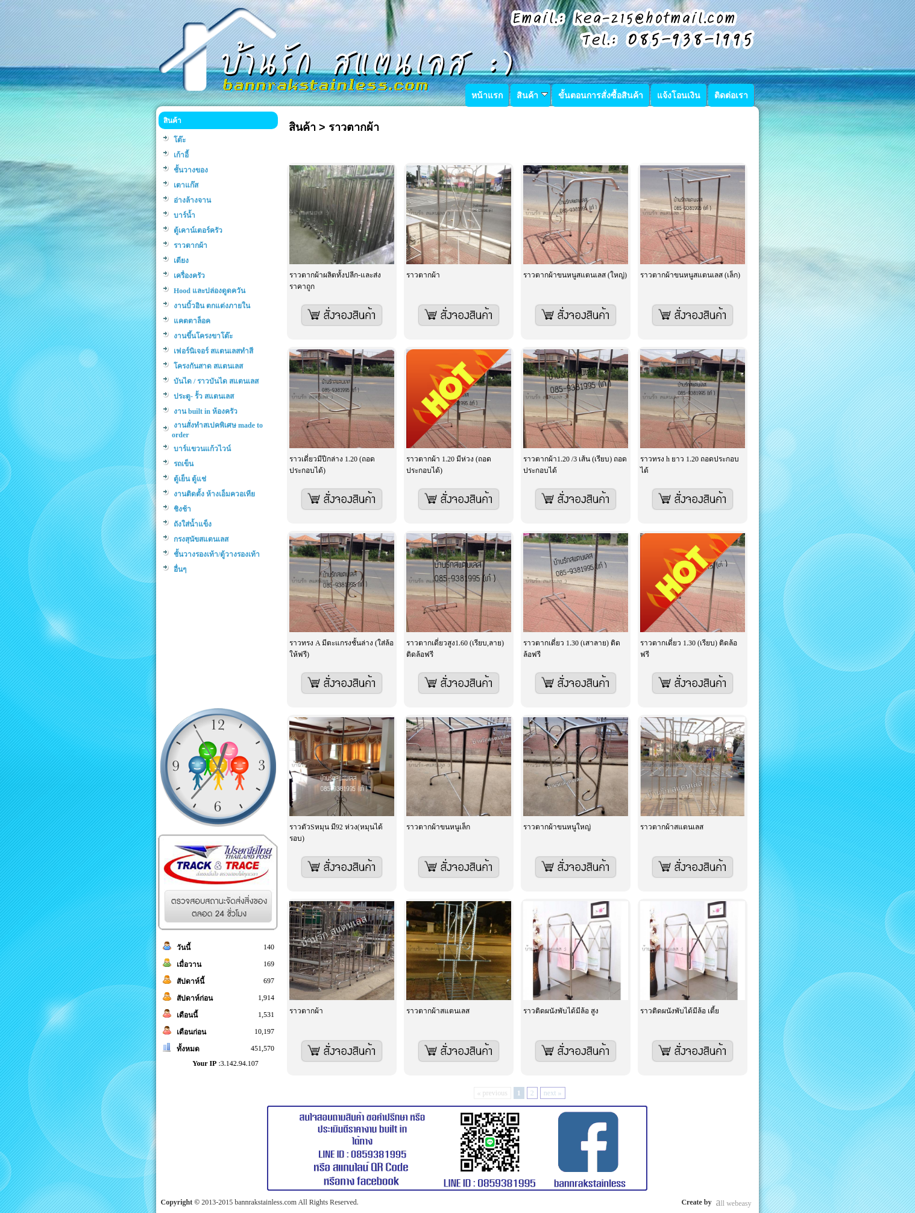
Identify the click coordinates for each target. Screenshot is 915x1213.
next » (553, 1093)
